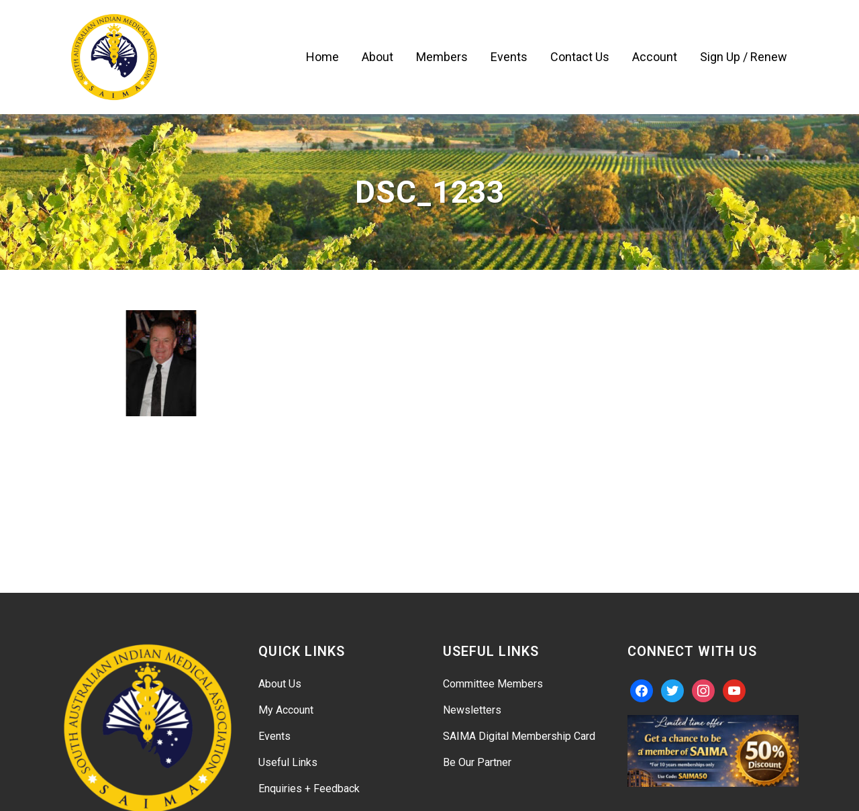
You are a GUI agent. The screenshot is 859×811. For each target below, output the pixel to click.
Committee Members (493, 683)
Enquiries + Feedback (309, 788)
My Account (285, 710)
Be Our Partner (477, 762)
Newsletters (472, 710)
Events (274, 736)
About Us (279, 683)
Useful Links (287, 762)
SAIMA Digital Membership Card (519, 736)
